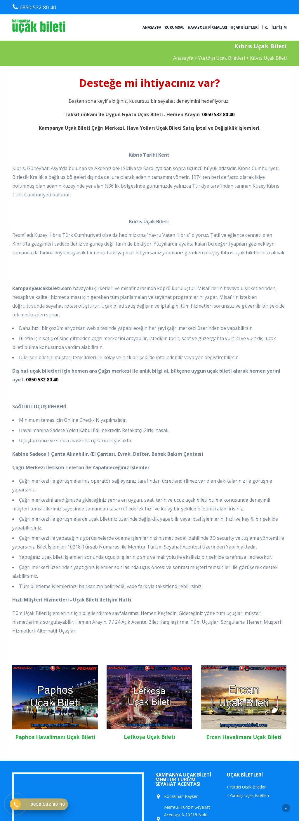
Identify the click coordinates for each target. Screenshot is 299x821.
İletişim (279, 27)
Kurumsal (174, 27)
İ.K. (265, 27)
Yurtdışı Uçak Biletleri (222, 58)
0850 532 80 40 (218, 114)
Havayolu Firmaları (207, 27)
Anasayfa (151, 27)
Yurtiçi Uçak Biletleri (247, 787)
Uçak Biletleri (245, 27)
